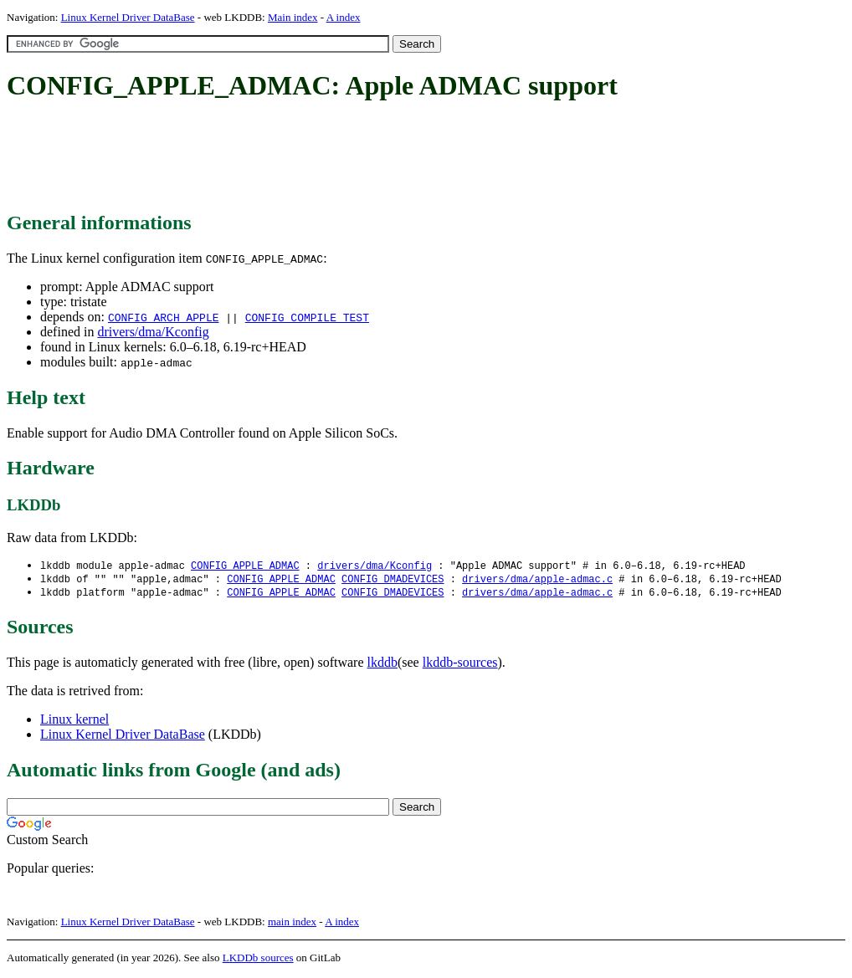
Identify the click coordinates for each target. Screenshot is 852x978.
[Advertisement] (311, 157)
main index (292, 924)
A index (343, 17)
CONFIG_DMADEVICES (392, 580)
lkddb (382, 665)
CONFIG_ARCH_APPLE (163, 317)
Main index (293, 17)
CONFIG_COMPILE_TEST (307, 317)
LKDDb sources (258, 960)
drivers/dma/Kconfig (152, 332)
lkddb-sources (460, 665)
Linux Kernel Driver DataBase (128, 17)
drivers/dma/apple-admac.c (537, 580)
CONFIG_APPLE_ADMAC (245, 566)
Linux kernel (74, 721)
